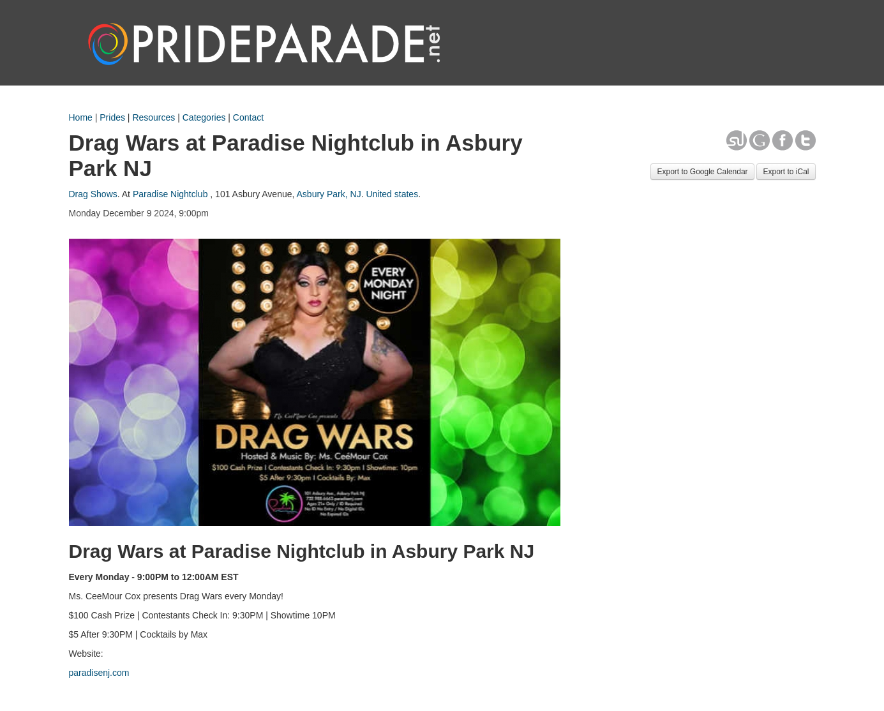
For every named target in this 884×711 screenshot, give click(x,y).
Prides (112, 117)
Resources (153, 117)
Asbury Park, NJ (329, 194)
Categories (204, 117)
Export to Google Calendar (702, 171)
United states (392, 194)
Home (81, 117)
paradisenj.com (99, 673)
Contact (248, 117)
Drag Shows (93, 194)
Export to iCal (786, 171)
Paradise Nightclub (170, 194)
